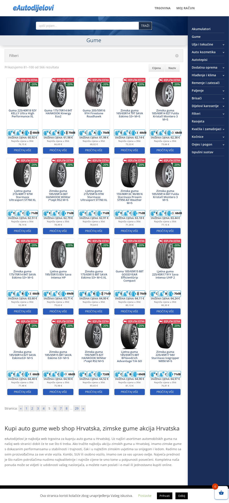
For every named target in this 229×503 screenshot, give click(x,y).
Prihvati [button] (165, 496)
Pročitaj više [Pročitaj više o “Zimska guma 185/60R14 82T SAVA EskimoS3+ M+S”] (22, 392)
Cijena (156, 68)
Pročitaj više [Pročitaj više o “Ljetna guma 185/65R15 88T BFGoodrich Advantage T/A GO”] (129, 392)
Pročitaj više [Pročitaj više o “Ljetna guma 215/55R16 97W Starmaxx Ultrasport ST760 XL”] (93, 231)
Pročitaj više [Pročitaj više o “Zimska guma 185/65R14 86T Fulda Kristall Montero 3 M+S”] (165, 231)
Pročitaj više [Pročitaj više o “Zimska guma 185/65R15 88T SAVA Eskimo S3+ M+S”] (58, 392)
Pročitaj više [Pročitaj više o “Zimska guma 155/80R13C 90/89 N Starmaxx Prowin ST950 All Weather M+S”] (129, 231)
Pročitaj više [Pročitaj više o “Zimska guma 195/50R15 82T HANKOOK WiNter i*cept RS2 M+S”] (93, 392)
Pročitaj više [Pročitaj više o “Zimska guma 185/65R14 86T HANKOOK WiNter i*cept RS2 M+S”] (58, 231)
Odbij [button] (181, 496)
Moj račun (185, 8)
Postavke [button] (144, 495)
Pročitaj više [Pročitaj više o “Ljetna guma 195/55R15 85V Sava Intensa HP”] (58, 311)
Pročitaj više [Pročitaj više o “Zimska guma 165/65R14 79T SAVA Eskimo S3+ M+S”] (129, 150)
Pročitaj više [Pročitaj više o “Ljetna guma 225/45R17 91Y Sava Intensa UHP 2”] (165, 311)
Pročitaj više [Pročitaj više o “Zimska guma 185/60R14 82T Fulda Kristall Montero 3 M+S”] (165, 150)
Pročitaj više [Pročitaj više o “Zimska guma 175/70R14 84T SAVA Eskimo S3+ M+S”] (22, 311)
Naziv (172, 68)
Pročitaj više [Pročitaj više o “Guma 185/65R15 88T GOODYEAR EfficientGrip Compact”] (129, 311)
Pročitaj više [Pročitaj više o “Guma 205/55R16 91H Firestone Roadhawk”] (93, 150)
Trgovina (163, 8)
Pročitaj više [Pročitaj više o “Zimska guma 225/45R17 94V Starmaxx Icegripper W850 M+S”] (165, 392)
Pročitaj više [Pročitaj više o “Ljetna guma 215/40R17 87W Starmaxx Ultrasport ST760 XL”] (22, 231)
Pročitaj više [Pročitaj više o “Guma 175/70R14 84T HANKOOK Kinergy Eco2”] (58, 150)
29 (76, 408)
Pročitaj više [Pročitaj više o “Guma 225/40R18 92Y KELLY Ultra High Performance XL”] (22, 150)
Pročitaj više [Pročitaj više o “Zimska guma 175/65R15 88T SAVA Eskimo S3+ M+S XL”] (93, 311)
